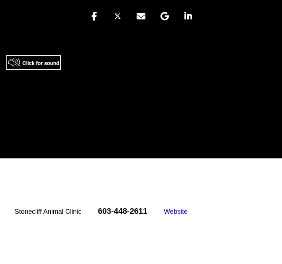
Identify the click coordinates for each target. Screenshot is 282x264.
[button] (94, 16)
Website (176, 211)
